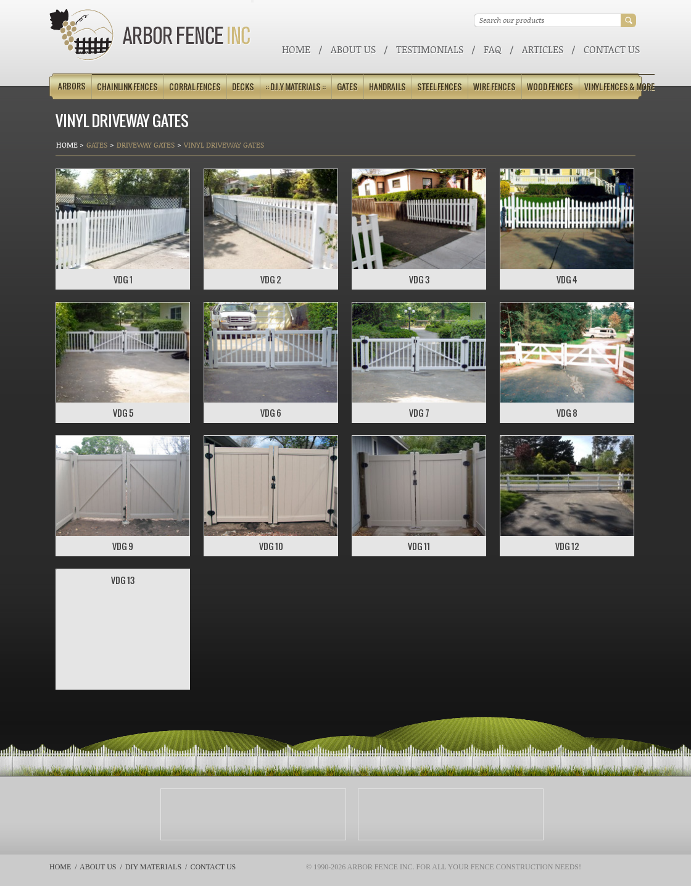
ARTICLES (542, 49)
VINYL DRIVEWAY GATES (224, 145)
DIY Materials (153, 867)
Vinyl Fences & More (619, 87)
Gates (347, 87)
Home (296, 49)
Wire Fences (494, 87)
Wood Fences (550, 87)
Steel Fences (439, 87)
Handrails (387, 87)
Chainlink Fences (127, 87)
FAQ (493, 49)
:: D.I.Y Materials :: (295, 87)
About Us (353, 49)
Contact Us (612, 49)
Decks (243, 87)
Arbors (72, 86)
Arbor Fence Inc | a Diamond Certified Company (150, 35)
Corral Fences (195, 87)
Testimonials (429, 49)
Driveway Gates (146, 145)
